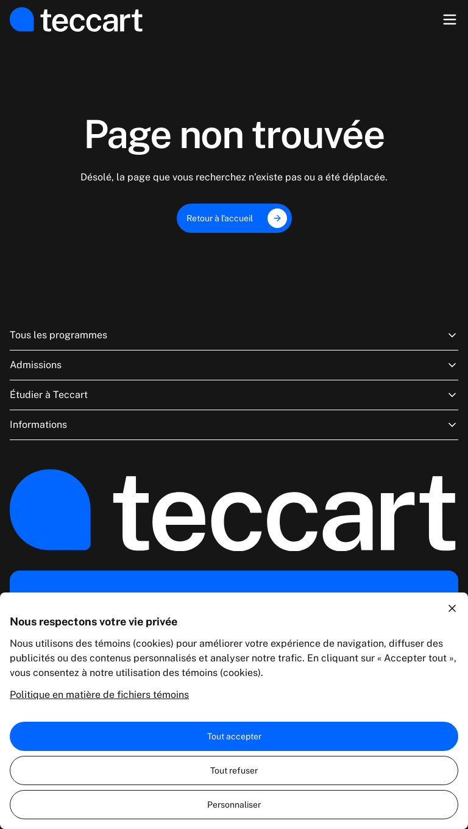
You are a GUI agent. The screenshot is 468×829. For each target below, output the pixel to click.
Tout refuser (234, 770)
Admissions (234, 365)
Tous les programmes (234, 335)
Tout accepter (234, 736)
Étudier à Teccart (234, 395)
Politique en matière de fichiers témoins (99, 694)
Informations (234, 425)
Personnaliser (234, 804)
